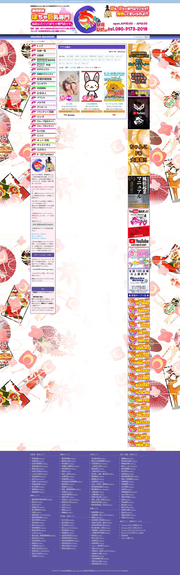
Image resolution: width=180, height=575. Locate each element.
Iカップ (117, 60)
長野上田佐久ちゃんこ (70, 545)
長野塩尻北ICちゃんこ (70, 543)
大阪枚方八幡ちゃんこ (99, 553)
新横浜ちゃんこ (67, 486)
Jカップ (61, 63)
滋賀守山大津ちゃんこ (99, 561)
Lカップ (77, 63)
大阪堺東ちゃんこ (97, 543)
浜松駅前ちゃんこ (97, 481)
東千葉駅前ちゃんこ (39, 509)
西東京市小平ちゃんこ (70, 502)
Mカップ (85, 63)
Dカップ (78, 60)
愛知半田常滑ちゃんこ (99, 502)
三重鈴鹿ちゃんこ (97, 494)
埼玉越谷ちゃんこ (68, 463)
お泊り (100, 56)
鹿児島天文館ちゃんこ (129, 461)
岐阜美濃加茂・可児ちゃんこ (101, 505)
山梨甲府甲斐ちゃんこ (70, 535)
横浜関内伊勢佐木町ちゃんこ (42, 499)
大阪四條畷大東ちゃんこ (100, 558)
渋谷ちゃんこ (66, 507)
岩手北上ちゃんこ (38, 479)
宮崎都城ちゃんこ (127, 481)
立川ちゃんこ (36, 504)
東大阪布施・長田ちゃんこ (101, 527)
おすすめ (84, 56)
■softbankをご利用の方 (39, 238)
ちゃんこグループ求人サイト (131, 527)
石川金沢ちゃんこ (68, 525)
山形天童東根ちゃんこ (40, 463)
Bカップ (62, 60)
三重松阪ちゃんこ (97, 492)
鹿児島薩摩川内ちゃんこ (130, 476)
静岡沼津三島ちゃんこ (99, 497)
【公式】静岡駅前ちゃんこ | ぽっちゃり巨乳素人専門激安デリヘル (80, 570)
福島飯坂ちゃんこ (38, 492)
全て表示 (70, 56)
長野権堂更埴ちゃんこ (70, 538)
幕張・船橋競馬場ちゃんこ (71, 489)
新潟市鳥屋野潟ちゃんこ (70, 540)
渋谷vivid (124, 535)
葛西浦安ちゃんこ (68, 484)
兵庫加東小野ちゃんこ (99, 563)
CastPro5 (124, 570)
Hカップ (109, 60)
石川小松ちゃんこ (68, 520)
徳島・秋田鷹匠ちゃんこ (130, 479)
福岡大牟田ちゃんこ (128, 515)
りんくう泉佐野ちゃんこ (100, 545)
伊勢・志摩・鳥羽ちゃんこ (101, 499)
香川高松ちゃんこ (127, 471)
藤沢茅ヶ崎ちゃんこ (69, 461)
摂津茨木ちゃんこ (97, 556)
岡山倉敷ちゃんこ (127, 502)
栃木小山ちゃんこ (38, 525)
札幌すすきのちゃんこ (40, 481)
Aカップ (119, 56)
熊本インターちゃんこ (129, 466)
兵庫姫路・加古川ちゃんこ (101, 530)
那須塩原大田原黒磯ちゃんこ (72, 481)
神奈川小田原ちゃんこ (40, 553)
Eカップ (86, 60)
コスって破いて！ (127, 538)
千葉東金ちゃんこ (38, 545)
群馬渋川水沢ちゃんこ (40, 548)
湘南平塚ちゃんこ (68, 497)
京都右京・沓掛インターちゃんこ (103, 551)
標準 (66, 67)
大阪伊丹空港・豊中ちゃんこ (101, 522)
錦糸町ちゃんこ (37, 543)
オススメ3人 (109, 56)
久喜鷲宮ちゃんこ (68, 476)
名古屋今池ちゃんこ (98, 458)
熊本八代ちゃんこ (127, 507)
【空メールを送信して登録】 (43, 255)
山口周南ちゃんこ (127, 486)
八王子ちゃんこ (37, 533)
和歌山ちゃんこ (97, 517)
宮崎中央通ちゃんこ (128, 510)
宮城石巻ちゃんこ (38, 461)
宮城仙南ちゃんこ (38, 458)
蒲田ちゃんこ (66, 510)
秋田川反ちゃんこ (38, 468)
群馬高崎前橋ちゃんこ (40, 517)
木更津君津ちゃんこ (39, 540)
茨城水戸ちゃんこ (38, 507)
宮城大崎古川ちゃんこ (40, 466)
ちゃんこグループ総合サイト (131, 525)
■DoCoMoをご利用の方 (39, 234)
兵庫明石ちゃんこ (97, 540)
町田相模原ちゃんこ (39, 527)
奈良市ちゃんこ (97, 535)
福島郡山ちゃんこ (38, 489)
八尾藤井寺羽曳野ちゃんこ (101, 533)
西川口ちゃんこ (37, 502)
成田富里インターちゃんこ (41, 515)
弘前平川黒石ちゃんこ (40, 471)
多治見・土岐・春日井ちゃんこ (102, 474)
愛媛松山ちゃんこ (127, 458)
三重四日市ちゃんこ (98, 471)
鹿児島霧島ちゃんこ (128, 468)
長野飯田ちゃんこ (68, 533)
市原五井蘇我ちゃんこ (70, 494)
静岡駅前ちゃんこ (97, 476)
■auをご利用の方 (37, 236)
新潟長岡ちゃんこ (68, 530)
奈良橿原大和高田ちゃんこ (101, 520)
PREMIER (93, 56)
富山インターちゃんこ (70, 527)
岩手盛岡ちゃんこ (38, 486)
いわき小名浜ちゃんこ (40, 474)
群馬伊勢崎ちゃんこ (69, 458)
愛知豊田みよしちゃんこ (100, 489)
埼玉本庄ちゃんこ (38, 538)
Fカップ (93, 60)
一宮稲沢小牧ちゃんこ (99, 466)
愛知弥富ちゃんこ (97, 468)
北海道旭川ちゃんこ (39, 476)
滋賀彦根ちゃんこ (97, 512)
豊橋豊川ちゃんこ (97, 479)
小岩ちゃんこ (66, 505)
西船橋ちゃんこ (67, 512)
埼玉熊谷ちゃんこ (38, 522)
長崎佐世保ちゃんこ (128, 463)
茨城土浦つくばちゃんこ (40, 551)
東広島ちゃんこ (127, 505)
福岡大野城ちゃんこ (128, 497)
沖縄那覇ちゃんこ (127, 484)
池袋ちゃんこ (66, 471)
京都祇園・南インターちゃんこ (102, 515)
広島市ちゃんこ (127, 489)
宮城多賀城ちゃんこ (39, 484)
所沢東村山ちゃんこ (69, 468)
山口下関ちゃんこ (127, 494)
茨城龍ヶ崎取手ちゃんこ (70, 466)
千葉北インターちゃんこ (70, 499)
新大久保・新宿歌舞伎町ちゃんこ (44, 535)
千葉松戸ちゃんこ (38, 556)
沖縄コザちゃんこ (127, 517)
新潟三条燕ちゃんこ (69, 548)
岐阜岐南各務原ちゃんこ (100, 486)
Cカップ (70, 60)
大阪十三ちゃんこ (97, 548)
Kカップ (69, 63)
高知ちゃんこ (126, 499)
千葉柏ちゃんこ (67, 492)
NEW (77, 56)
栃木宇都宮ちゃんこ (39, 520)
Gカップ (101, 60)
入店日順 (72, 67)
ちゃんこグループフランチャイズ (133, 530)
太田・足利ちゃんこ (69, 474)
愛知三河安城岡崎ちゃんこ (101, 461)
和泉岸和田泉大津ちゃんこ (101, 525)
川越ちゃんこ (36, 512)
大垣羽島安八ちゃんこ (99, 463)
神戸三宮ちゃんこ (97, 538)
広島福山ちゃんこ (127, 474)
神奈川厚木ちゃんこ (39, 530)
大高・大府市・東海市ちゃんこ (102, 484)
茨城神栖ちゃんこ (68, 479)
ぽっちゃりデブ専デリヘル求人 (132, 533)
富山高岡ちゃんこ (68, 522)
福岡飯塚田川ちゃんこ (129, 492)
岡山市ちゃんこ (127, 512)
